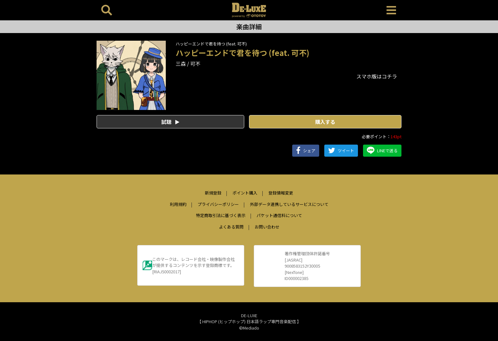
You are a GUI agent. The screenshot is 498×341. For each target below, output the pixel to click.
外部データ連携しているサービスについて (289, 204)
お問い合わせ (267, 227)
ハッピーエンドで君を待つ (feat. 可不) (211, 44)
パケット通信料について (279, 215)
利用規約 (178, 204)
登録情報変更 (280, 193)
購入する (325, 122)
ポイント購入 (244, 193)
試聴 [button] (170, 122)
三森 (181, 63)
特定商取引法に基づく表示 (221, 215)
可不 (195, 63)
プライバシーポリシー (218, 204)
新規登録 (213, 193)
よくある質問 (231, 227)
